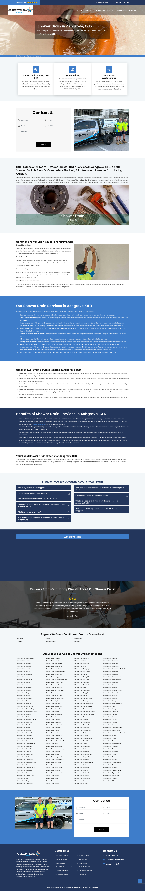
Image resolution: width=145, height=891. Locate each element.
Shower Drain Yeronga (110, 778)
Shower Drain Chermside (25, 759)
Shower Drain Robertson (82, 778)
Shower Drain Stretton (110, 695)
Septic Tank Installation (86, 867)
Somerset (20, 638)
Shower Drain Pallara (80, 749)
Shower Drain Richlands (81, 773)
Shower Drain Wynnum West (112, 773)
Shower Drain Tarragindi (110, 711)
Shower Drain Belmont (24, 701)
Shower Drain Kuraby (52, 783)
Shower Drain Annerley (24, 669)
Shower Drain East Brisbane (54, 669)
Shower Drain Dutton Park (54, 663)
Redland (19, 641)
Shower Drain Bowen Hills (25, 706)
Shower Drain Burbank (24, 730)
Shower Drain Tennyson (110, 717)
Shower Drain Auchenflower (25, 685)
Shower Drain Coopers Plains (26, 767)
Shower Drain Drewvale (53, 658)
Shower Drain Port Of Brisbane (83, 762)
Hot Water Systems (62, 855)
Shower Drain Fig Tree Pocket (55, 690)
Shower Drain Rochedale (82, 781)
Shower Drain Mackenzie (82, 671)
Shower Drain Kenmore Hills (54, 773)
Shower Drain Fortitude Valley (55, 698)
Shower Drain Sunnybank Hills (112, 703)
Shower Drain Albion (23, 661)
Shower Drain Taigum (109, 706)
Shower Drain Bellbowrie (24, 698)
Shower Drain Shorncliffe (110, 674)
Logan (48, 638)
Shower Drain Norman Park (82, 730)
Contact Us (131, 10)
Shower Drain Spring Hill (110, 682)
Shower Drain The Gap (110, 719)
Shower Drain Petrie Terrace (83, 754)
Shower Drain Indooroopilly (54, 746)
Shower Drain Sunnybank (111, 701)
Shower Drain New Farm (82, 722)
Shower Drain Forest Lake (54, 695)
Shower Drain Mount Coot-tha (83, 703)
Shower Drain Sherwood (110, 671)
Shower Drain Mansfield (81, 679)
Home (79, 10)
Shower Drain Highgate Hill (54, 735)
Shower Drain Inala (52, 743)
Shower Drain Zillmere (110, 781)
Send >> (43, 144)
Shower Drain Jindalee (53, 751)
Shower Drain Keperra (52, 775)
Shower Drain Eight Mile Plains (55, 671)
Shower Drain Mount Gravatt (83, 709)
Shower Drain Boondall (24, 703)
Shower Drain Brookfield (24, 722)
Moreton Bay (78, 638)
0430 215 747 (122, 2)
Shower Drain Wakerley (110, 741)
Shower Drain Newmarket (82, 725)
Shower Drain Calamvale (24, 733)
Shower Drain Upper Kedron (112, 730)
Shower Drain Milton (80, 687)
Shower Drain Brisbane (24, 717)
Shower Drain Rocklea (81, 783)
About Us (120, 10)
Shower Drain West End (110, 746)
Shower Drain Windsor (110, 757)
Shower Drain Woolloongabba (112, 762)
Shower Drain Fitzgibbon (53, 693)
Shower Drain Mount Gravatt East (84, 711)
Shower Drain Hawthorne (53, 722)
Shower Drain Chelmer (24, 757)
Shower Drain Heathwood (54, 725)
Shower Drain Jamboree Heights (56, 749)
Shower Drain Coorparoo (24, 770)
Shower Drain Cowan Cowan (26, 775)
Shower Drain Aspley (23, 682)
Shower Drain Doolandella (25, 783)
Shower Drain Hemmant (53, 727)
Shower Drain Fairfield (52, 685)
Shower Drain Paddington (82, 746)
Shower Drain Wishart (110, 759)
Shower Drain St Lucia (110, 685)
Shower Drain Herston (52, 733)
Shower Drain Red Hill (81, 770)
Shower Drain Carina (23, 741)
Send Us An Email (115, 859)
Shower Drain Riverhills (81, 775)
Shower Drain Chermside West (26, 762)
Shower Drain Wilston (109, 754)
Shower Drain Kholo (52, 778)
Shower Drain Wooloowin (111, 765)
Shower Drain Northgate (81, 733)
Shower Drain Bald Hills (24, 687)
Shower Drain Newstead (81, 727)
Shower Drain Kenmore (53, 770)
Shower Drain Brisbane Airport (26, 719)
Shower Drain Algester (24, 666)
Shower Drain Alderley (24, 663)
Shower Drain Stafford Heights (112, 690)
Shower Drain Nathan (81, 719)
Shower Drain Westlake (110, 749)
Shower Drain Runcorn (110, 658)
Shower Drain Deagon (24, 781)
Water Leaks (83, 863)
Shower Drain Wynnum (110, 767)
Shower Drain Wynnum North (112, 770)
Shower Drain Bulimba (24, 725)
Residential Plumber (62, 870)
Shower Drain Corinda (24, 773)
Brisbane (77, 641)
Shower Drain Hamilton (53, 719)
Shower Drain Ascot (23, 677)
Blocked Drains (60, 863)
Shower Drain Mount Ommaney (84, 714)
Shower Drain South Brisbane (112, 679)
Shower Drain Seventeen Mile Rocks (114, 669)
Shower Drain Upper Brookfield (112, 727)
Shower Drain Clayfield (24, 765)
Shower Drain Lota (80, 661)
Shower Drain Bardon (23, 695)
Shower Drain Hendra (52, 730)
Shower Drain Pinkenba (81, 759)
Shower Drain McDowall (81, 682)
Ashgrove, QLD (112, 864)
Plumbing (88, 10)
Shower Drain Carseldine (25, 749)
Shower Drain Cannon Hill (25, 738)
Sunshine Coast (51, 641)
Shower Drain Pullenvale (82, 765)
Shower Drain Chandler (24, 751)
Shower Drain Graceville (53, 709)
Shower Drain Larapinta (81, 658)
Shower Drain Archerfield (24, 674)
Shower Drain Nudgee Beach (83, 738)
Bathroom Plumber (62, 859)
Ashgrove (22, 56)
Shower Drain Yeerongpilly (111, 775)
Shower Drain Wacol (109, 738)
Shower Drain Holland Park (54, 738)
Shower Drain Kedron (52, 765)
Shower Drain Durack (52, 661)
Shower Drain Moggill (81, 693)
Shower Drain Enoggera (53, 677)
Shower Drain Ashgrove (34, 56)
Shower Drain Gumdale (53, 717)
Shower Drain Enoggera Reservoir (56, 679)
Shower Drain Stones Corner (112, 693)
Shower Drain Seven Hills (111, 666)
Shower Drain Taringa (109, 709)
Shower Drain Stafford (110, 687)
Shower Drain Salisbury (110, 661)
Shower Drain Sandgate (110, 663)
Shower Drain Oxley (80, 743)
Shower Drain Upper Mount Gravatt (114, 733)
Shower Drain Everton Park (54, 682)
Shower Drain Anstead (24, 671)
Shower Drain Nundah (81, 741)
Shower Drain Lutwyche (81, 663)
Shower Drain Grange (52, 711)
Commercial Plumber (85, 870)
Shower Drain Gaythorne (53, 701)
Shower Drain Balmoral (24, 690)
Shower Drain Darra (23, 778)
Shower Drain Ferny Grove (54, 687)
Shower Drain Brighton (24, 714)
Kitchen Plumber (84, 855)
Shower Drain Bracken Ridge (26, 709)
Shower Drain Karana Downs (55, 759)
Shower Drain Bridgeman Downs (27, 711)
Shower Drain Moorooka (81, 695)
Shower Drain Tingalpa (110, 722)
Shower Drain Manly (80, 674)
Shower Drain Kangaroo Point (55, 757)
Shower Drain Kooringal (53, 781)
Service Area (100, 10)
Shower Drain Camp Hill (24, 735)
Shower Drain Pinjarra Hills (82, 757)
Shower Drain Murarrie (81, 717)
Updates (111, 10)
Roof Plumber (83, 859)
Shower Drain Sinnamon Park (112, 677)
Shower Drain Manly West (82, 677)
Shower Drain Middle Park (82, 685)
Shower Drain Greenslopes (54, 714)
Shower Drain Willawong (110, 751)
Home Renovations (62, 874)
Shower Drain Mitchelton (82, 690)
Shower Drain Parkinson (81, 751)
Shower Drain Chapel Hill (25, 754)
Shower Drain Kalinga (52, 754)
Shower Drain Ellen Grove (54, 674)
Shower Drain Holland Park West (56, 741)
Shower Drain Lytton (80, 666)
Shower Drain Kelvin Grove (54, 767)
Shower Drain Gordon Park (54, 706)
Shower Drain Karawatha (53, 762)
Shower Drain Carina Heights (26, 743)
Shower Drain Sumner (110, 698)
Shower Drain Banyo (23, 693)
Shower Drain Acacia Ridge (25, 658)
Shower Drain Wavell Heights (112, 743)
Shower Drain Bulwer (23, 727)
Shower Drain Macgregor (82, 669)
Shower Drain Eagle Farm (54, 666)
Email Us (105, 2)
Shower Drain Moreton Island (83, 698)
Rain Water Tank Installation (64, 867)
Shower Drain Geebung (53, 703)
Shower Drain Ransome (81, 767)
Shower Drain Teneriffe (110, 714)
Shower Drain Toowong (110, 725)
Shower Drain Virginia (109, 735)
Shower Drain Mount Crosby (83, 706)
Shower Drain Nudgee (81, 735)
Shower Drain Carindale (24, 746)
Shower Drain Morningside (82, 701)
